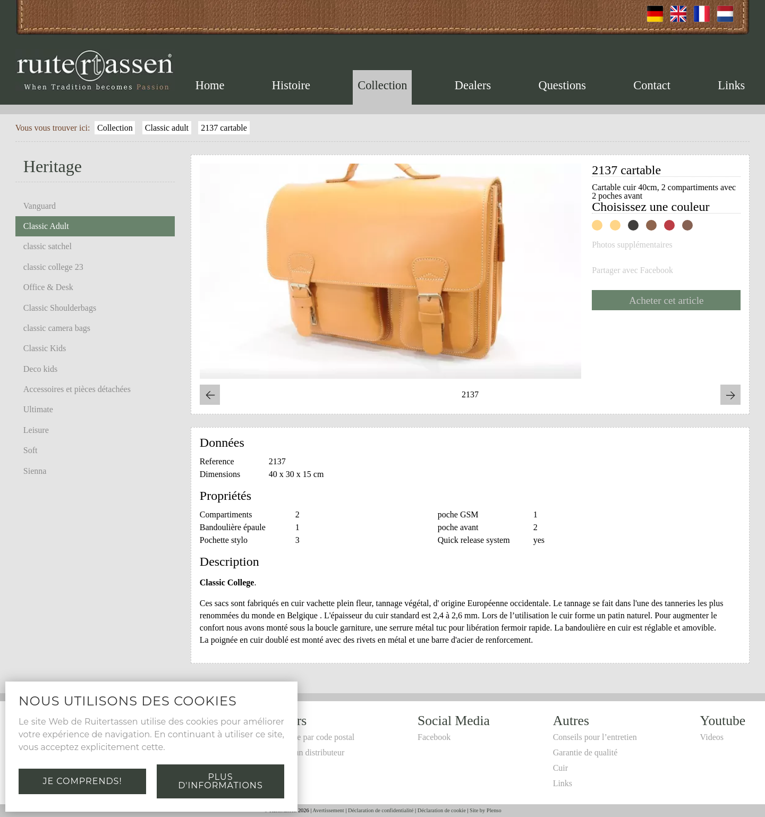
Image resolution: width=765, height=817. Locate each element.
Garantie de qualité (585, 752)
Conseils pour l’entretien (595, 737)
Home (210, 85)
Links (731, 85)
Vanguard (39, 205)
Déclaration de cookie (442, 810)
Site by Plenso (485, 810)
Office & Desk (48, 287)
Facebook (434, 737)
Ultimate (38, 409)
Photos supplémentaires (632, 245)
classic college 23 (53, 266)
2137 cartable (224, 127)
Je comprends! (82, 781)
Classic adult (167, 127)
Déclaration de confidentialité (380, 810)
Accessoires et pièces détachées (77, 389)
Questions (562, 85)
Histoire (291, 85)
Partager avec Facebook (632, 270)
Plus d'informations (220, 781)
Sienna (35, 470)
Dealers (473, 85)
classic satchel (47, 246)
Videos (712, 737)
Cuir (560, 767)
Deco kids (40, 368)
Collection (382, 85)
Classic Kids (44, 348)
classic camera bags (56, 328)
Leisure (36, 430)
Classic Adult (46, 226)
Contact (651, 85)
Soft (30, 450)
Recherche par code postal (309, 737)
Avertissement (328, 810)
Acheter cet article (666, 300)
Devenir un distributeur (304, 752)
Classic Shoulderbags (59, 307)
